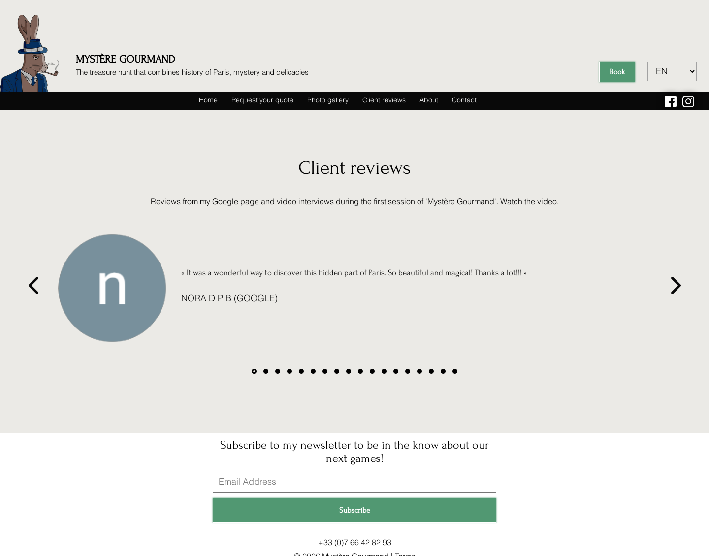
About (428, 100)
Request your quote (262, 100)
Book (617, 71)
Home (208, 100)
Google (257, 298)
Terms (405, 549)
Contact (464, 100)
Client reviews (384, 100)
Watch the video (528, 201)
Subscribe (354, 502)
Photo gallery (328, 100)
